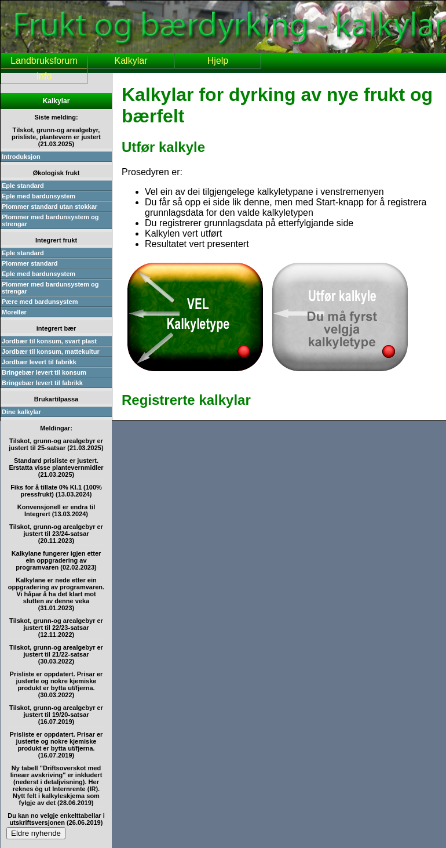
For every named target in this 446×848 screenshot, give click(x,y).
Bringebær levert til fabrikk (42, 382)
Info (44, 76)
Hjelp (217, 61)
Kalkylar (131, 61)
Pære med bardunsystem (40, 301)
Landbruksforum (44, 61)
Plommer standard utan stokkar (49, 206)
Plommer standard (30, 263)
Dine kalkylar (21, 411)
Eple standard (23, 185)
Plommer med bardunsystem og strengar (50, 220)
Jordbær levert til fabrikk (39, 361)
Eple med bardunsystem (38, 196)
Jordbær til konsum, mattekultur (51, 351)
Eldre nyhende (36, 833)
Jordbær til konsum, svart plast (49, 341)
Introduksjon (21, 156)
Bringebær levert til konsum (44, 372)
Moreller (14, 312)
